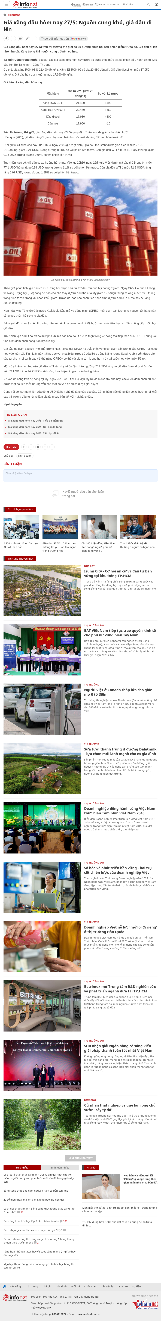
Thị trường (14, 15)
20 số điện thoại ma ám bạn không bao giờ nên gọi (34, 1199)
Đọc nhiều (22, 1167)
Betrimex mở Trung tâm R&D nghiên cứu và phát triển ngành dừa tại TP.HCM (120, 988)
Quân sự (123, 1286)
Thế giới (47, 1286)
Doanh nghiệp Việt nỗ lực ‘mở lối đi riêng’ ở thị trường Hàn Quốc (120, 929)
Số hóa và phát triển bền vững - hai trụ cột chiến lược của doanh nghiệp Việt (118, 870)
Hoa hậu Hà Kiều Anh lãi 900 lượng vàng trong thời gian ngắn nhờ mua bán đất (140, 1179)
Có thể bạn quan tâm (20, 509)
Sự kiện (136, 1286)
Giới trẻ (75, 1286)
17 (20, 1212)
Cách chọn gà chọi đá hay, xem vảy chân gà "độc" (33, 1230)
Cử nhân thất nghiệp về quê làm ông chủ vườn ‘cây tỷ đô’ (120, 1107)
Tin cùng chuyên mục (21, 558)
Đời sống (90, 1100)
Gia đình (62, 1286)
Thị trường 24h (94, 625)
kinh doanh (25, 455)
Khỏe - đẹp (90, 1286)
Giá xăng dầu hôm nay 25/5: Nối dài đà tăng (35, 427)
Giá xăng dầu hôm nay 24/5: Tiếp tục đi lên (34, 433)
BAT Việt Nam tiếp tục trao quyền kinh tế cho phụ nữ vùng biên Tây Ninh (120, 632)
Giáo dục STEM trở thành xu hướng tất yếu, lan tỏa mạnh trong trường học (59, 547)
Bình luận (11, 446)
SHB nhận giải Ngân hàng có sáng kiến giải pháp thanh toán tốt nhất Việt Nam (119, 1048)
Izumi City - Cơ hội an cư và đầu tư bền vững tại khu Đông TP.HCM (118, 573)
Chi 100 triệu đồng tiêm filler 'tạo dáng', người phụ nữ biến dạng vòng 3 (98, 547)
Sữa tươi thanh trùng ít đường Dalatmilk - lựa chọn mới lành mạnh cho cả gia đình (120, 751)
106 (63, 1221)
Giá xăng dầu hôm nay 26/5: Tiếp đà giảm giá (35, 420)
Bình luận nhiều (59, 1167)
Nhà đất (89, 566)
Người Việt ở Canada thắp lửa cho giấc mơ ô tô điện (118, 692)
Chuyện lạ (107, 1286)
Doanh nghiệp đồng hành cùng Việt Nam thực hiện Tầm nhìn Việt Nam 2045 (119, 810)
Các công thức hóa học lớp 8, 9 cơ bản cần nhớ (31, 1221)
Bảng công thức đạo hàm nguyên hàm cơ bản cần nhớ (36, 1190)
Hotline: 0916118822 (106, 4)
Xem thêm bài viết (81, 1158)
